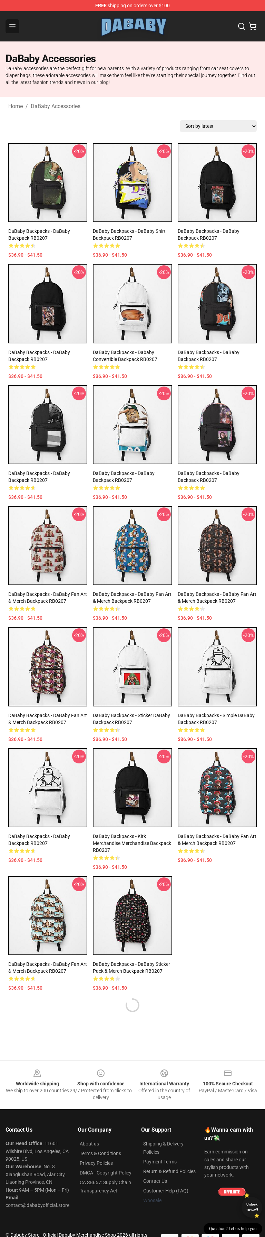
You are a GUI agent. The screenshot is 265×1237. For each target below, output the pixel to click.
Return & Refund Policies (169, 1171)
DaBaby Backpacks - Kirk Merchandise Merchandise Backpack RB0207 (132, 843)
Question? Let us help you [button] (233, 1228)
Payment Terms (160, 1161)
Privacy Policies (96, 1163)
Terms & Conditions (100, 1153)
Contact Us (155, 1181)
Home (15, 106)
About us (89, 1143)
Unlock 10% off (252, 1207)
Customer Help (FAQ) (165, 1190)
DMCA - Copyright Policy (105, 1173)
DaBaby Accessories (55, 106)
